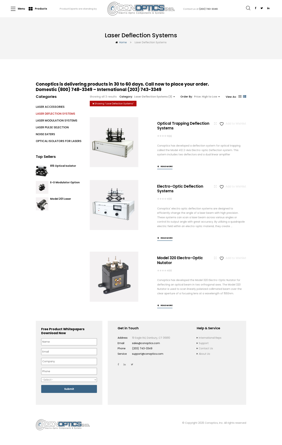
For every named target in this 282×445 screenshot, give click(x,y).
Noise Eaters (45, 134)
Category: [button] (147, 96)
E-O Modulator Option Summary (65, 184)
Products (38, 9)
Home (123, 42)
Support (204, 343)
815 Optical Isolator (63, 166)
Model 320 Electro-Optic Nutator (180, 260)
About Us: (204, 354)
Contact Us (206, 348)
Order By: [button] (200, 96)
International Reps (210, 338)
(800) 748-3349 (75, 89)
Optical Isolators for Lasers (58, 141)
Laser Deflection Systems (55, 114)
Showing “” (113, 103)
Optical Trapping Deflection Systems (183, 126)
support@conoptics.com (147, 354)
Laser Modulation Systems (56, 120)
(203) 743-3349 (208, 9)
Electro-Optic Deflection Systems (180, 189)
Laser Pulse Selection (52, 127)
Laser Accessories (50, 107)
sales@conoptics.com (146, 343)
